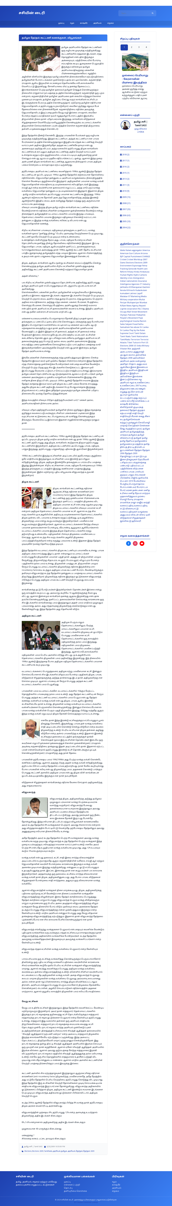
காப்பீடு (131, 401)
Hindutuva (144, 272)
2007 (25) (125, 209)
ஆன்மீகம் (125, 367)
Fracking (124, 269)
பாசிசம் (124, 472)
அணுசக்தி (138, 352)
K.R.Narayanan (135, 287)
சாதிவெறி (125, 416)
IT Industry (145, 284)
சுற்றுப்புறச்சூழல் (129, 423)
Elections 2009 (37, 1151)
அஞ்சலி (136, 349)
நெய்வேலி (143, 459)
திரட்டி (131, 447)
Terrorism (135, 340)
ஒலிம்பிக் (133, 395)
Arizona (144, 253)
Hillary (130, 272)
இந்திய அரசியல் (129, 370)
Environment (126, 266)
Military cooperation (129, 300)
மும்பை (141, 496)
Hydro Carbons (140, 275)
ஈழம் (72, 23)
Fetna (144, 266)
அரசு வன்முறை (138, 361)
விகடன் (135, 515)
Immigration (138, 278)
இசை (133, 367)
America (146, 250)
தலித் (147, 444)
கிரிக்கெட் (134, 404)
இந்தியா (124, 373)
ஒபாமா (124, 395)
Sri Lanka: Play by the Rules (132, 330)
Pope (140, 318)
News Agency (132, 306)
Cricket (123, 260)
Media (144, 296)
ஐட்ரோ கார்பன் (135, 392)
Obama (145, 309)
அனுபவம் (142, 364)
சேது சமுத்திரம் (128, 429)
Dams (122, 263)
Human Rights (126, 275)
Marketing (135, 296)
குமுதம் (141, 410)
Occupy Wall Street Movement (133, 312)
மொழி (123, 499)
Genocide (132, 269)
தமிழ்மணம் (141, 441)
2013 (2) (124, 179)
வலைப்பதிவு (127, 506)
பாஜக (131, 475)
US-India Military (141, 346)
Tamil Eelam (139, 333)
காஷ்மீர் (84, 23)
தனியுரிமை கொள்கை (75, 1191)
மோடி (130, 499)
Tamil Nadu (125, 336)
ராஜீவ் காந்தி (143, 503)
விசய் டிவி (144, 515)
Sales (122, 324)
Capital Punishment (133, 257)
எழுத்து (124, 392)
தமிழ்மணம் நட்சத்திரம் (131, 444)
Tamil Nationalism (139, 336)
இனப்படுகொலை (129, 379)
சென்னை (145, 426)
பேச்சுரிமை (139, 481)
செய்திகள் (133, 426)
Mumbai (143, 303)
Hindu (136, 272)
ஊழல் (142, 389)
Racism (143, 321)
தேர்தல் (79, 1151)
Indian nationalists (128, 281)
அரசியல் (97, 23)
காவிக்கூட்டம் (142, 401)
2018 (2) (124, 155)
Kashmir (146, 287)
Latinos (133, 293)
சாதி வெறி (138, 413)
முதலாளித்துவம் (128, 496)
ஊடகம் (135, 389)
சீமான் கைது (137, 416)
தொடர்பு (68, 1188)
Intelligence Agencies (129, 284)
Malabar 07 (125, 296)
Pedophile (140, 315)
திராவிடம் (139, 447)
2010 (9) (124, 191)
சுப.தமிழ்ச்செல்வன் (130, 419)
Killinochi (130, 290)
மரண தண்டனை (134, 490)
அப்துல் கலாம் (127, 355)
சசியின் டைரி (32, 13)
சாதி (129, 413)
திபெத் (123, 447)
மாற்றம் (146, 493)
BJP (121, 257)
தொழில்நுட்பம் (127, 456)
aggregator (137, 250)
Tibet (129, 343)
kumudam (124, 293)
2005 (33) (125, 221)
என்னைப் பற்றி (72, 1185)
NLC (140, 309)
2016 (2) (124, 167)
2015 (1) (124, 173)
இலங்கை (137, 376)
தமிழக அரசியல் (68, 1151)
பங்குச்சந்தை (139, 462)
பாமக (131, 472)
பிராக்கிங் (125, 478)
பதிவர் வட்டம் (137, 466)
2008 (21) (125, 203)
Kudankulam (141, 290)
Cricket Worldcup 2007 (137, 260)
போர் (122, 490)
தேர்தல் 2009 (88, 1151)
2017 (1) (124, 161)
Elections (27, 1151)
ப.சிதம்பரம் (126, 462)
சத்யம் (123, 413)
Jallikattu (124, 287)
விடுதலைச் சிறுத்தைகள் (132, 518)
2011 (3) (124, 185)
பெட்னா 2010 (126, 481)
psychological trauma (129, 321)
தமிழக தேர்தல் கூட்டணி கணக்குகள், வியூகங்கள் (52, 38)
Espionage (137, 266)
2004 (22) (125, 228)
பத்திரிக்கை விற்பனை (131, 469)
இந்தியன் (143, 370)
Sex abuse (134, 327)
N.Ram (123, 306)
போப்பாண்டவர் (128, 487)
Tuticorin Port (139, 343)
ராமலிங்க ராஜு (128, 503)
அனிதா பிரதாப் (128, 364)
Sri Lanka (144, 327)
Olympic (123, 315)
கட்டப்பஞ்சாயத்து (129, 398)
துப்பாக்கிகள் (127, 450)
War (129, 349)
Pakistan (132, 315)
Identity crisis (126, 278)
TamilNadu (48, 1151)
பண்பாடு (124, 466)
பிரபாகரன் (140, 475)
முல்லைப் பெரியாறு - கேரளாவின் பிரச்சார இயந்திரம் (135, 79)
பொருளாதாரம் (136, 484)
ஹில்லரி (136, 521)
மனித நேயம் (135, 493)
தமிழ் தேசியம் (127, 441)
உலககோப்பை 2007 (130, 386)
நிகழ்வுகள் (131, 459)
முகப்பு (61, 23)
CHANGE (146, 257)
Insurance (142, 281)
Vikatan (123, 349)
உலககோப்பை (142, 383)
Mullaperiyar (133, 303)
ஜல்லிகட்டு (125, 521)
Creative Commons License (86, 1203)
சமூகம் (110, 23)
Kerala (123, 290)
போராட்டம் (142, 487)
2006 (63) (125, 215)
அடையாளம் (126, 352)
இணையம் (142, 367)
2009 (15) (125, 197)
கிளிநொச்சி (126, 407)
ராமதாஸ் (138, 499)
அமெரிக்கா (139, 358)
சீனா (147, 416)
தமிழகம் (132, 435)
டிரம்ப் (139, 429)
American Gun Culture (130, 253)
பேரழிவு (124, 484)
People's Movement (129, 318)
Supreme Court (127, 333)
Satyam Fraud (131, 324)
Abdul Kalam (125, 250)
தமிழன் (138, 438)
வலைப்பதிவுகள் (128, 512)
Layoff (139, 293)
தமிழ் (144, 438)
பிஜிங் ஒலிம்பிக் (139, 478)
